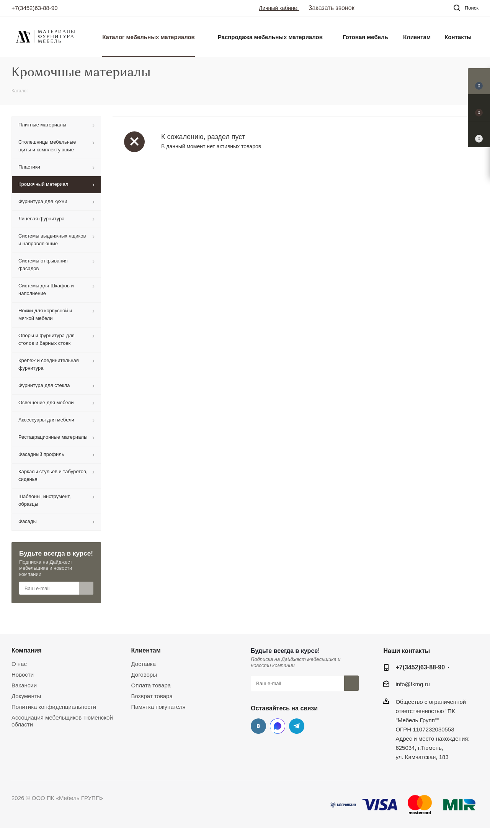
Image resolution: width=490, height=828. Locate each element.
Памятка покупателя (158, 706)
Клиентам (146, 650)
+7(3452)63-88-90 (34, 8)
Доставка (143, 664)
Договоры (144, 674)
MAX (277, 726)
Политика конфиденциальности (53, 706)
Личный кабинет (279, 8)
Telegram (296, 726)
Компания (26, 650)
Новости (22, 674)
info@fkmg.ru (412, 684)
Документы (26, 696)
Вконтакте (258, 726)
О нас (19, 664)
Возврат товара (152, 696)
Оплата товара (151, 685)
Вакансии (24, 685)
